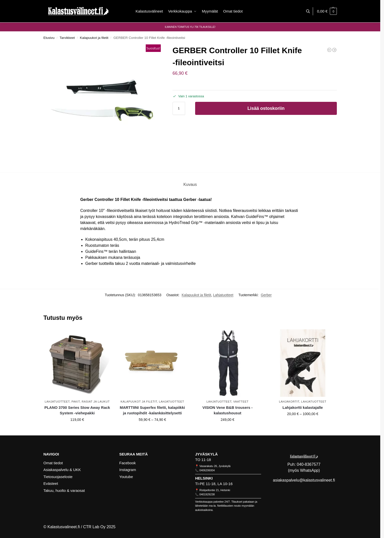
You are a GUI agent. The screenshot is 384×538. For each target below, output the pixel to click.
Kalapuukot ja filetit (94, 38)
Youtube (126, 477)
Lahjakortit (289, 401)
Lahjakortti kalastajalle (302, 407)
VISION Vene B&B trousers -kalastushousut (227, 410)
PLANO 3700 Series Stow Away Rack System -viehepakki (77, 410)
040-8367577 (308, 464)
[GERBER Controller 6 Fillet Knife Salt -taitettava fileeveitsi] (334, 49)
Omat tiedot (53, 463)
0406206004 (207, 470)
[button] (327, 11)
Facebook (127, 463)
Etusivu (48, 38)
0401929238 (207, 494)
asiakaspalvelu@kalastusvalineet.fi (304, 480)
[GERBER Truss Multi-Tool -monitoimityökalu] (329, 49)
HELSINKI (204, 478)
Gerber (266, 295)
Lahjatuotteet (223, 295)
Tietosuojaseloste (57, 477)
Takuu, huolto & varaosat (64, 490)
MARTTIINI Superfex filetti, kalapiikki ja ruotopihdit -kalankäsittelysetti (152, 410)
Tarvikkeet (67, 38)
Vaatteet (241, 401)
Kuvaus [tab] (190, 184)
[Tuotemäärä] (179, 108)
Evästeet (50, 483)
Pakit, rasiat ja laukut (90, 401)
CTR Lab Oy (94, 527)
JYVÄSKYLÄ (206, 454)
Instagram (127, 470)
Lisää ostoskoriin (265, 108)
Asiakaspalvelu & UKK (62, 470)
